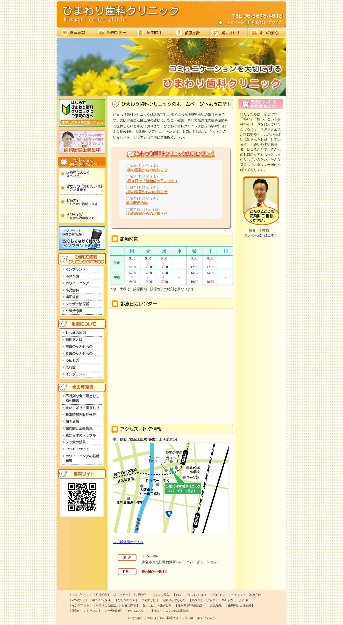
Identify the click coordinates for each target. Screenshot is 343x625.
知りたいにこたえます (228, 595)
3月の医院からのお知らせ (146, 170)
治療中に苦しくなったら (192, 595)
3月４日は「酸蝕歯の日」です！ (152, 181)
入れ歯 (70, 367)
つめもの (72, 360)
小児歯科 (72, 290)
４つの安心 (266, 33)
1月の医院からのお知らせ (146, 214)
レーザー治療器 (77, 304)
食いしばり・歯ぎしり (82, 408)
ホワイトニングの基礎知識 (82, 458)
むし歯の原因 (75, 333)
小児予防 (72, 276)
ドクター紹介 (152, 33)
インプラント (75, 269)
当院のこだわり (101, 600)
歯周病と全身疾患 (79, 428)
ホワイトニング (77, 283)
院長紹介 (140, 595)
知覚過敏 (72, 421)
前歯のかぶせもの (79, 346)
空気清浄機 (73, 311)
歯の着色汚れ (137, 203)
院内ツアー (114, 33)
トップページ (80, 595)
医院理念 (76, 33)
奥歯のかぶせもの (79, 353)
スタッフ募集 (161, 595)
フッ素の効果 (75, 442)
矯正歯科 (72, 297)
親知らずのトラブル (80, 435)
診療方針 (190, 33)
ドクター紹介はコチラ (261, 235)
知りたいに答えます (228, 33)
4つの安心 (78, 600)
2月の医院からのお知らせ (146, 192)
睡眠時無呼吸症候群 (80, 414)
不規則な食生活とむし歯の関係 (82, 398)
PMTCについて (77, 449)
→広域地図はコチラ (128, 542)
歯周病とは (73, 340)
